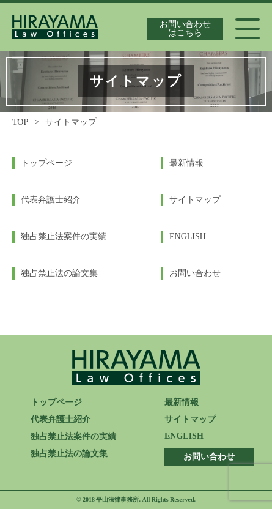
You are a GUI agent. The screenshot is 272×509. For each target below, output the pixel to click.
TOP (20, 122)
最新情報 (186, 163)
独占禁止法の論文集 (59, 273)
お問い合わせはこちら (185, 28)
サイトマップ (195, 199)
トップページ (46, 163)
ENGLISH (187, 236)
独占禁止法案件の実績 (63, 236)
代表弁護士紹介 (51, 199)
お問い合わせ (195, 273)
